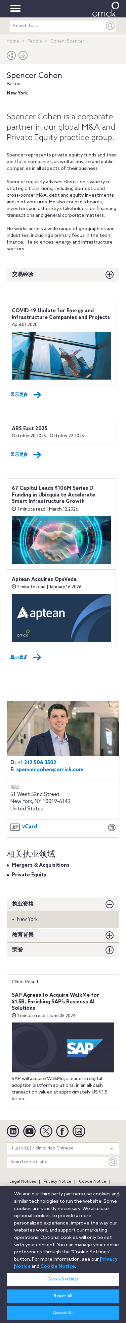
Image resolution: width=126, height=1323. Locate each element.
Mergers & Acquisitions (41, 865)
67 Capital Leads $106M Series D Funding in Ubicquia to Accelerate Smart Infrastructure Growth (53, 495)
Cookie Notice (92, 1181)
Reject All (63, 1300)
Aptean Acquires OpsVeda (44, 580)
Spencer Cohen (34, 76)
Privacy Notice (57, 1181)
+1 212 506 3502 (36, 763)
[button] (11, 57)
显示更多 (25, 395)
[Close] (118, 1199)
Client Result (25, 982)
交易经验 (23, 274)
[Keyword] (113, 1162)
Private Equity (29, 875)
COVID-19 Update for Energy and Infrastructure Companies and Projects (61, 314)
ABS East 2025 (29, 429)
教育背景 (23, 935)
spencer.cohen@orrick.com (50, 770)
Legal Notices (22, 1181)
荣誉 (17, 950)
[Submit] (110, 26)
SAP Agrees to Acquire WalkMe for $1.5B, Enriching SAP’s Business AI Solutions (55, 1001)
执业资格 (23, 904)
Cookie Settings (63, 1283)
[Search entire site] (57, 1162)
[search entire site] (57, 26)
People (35, 41)
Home (13, 41)
